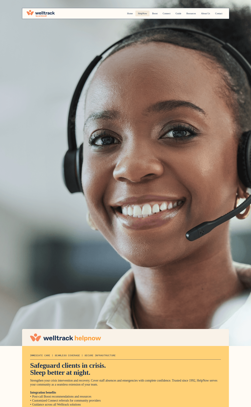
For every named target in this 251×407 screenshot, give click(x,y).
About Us (202, 13)
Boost (144, 13)
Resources (186, 13)
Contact (217, 13)
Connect (158, 13)
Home (117, 13)
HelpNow (130, 13)
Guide (171, 13)
